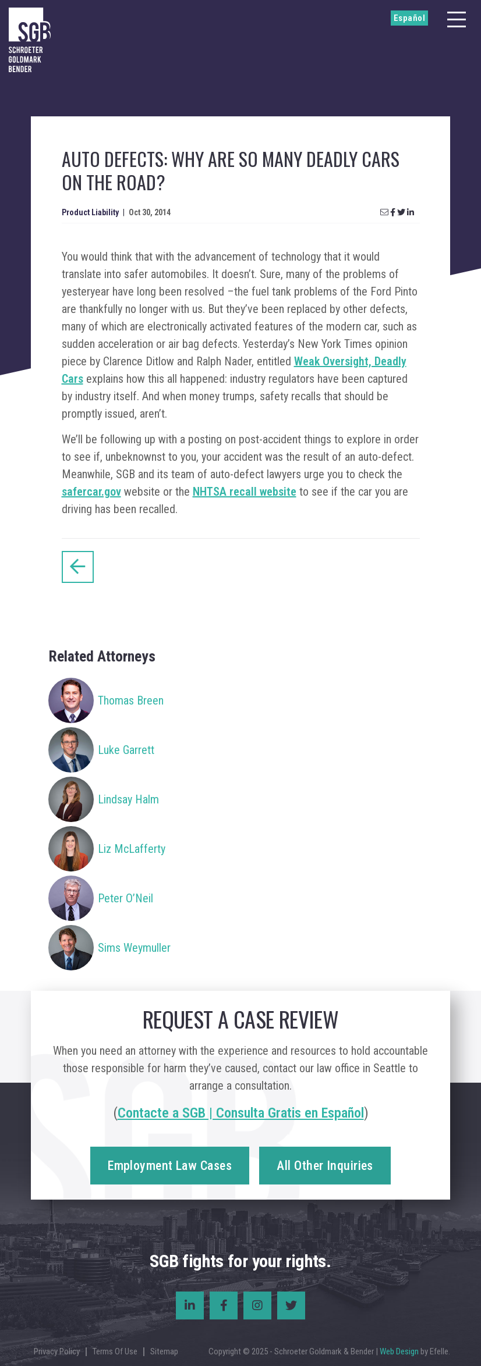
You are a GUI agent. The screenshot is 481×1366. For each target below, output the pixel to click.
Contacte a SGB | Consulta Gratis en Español (241, 1113)
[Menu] (456, 19)
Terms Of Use (115, 1351)
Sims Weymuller (134, 948)
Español (409, 18)
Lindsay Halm (128, 799)
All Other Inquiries (325, 1165)
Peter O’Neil (125, 898)
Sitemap (164, 1351)
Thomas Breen (131, 700)
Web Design (399, 1351)
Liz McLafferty (131, 849)
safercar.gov (91, 492)
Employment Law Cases (170, 1165)
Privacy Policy (57, 1351)
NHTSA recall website (244, 492)
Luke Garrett (126, 750)
